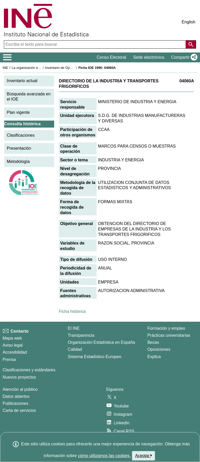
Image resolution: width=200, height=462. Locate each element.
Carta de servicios (19, 410)
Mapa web (12, 338)
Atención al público (20, 389)
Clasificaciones (21, 135)
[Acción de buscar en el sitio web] (191, 44)
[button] (183, 57)
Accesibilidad (15, 352)
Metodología (18, 161)
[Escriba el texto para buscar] (95, 44)
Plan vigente (18, 112)
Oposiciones (158, 349)
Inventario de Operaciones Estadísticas (74, 68)
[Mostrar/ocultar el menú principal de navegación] (7, 57)
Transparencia (81, 335)
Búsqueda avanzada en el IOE (29, 97)
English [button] (188, 22)
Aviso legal (13, 345)
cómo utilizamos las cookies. (104, 455)
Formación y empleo (166, 328)
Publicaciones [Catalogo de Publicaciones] (15, 403)
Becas (153, 342)
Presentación (19, 148)
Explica (154, 356)
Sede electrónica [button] (148, 57)
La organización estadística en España (40, 68)
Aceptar (143, 455)
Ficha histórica (72, 311)
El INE (73, 328)
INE (5, 68)
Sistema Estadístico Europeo (94, 356)
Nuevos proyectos (19, 377)
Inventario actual (22, 80)
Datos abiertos (16, 396)
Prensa (9, 359)
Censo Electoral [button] (111, 57)
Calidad (75, 349)
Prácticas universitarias (168, 335)
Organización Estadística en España (101, 342)
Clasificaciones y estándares (29, 370)
